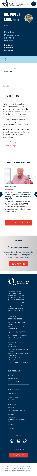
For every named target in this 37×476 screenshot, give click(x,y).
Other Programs (13, 346)
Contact (12, 428)
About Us (13, 69)
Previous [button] (1, 194)
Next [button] (35, 194)
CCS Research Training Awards (18, 335)
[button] (24, 4)
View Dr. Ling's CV (12, 146)
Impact (11, 375)
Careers (11, 424)
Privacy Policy (28, 468)
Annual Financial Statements (17, 419)
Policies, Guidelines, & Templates (18, 362)
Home (6, 69)
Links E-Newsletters (14, 400)
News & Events (13, 397)
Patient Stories (13, 378)
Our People (23, 69)
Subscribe (18, 455)
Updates (12, 394)
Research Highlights (14, 381)
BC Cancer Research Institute (9, 47)
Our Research (14, 371)
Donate (18, 263)
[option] (18, 194)
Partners (11, 414)
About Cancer (14, 390)
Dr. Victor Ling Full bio (13, 142)
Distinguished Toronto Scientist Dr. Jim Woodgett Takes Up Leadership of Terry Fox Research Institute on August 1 (18, 196)
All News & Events (18, 223)
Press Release (10, 186)
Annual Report (13, 422)
